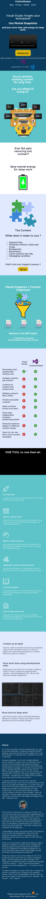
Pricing (19, 5)
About (33, 5)
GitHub (26, 5)
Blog (11, 5)
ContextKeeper (23, 1)
